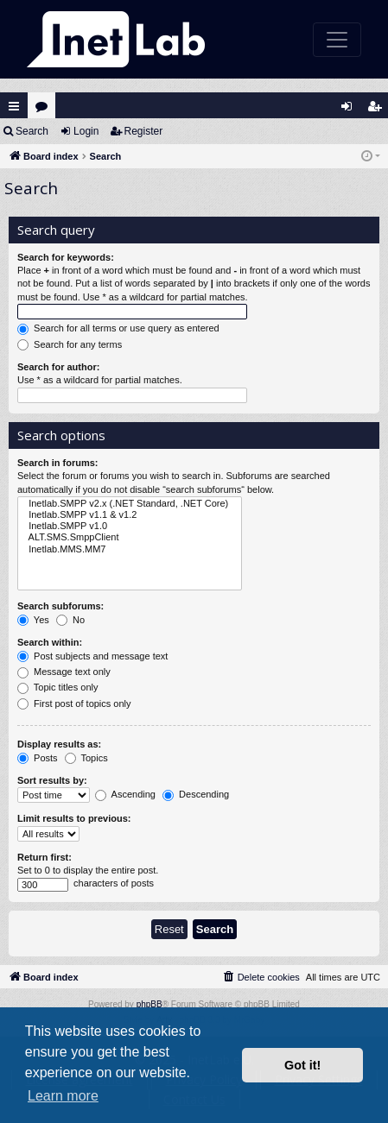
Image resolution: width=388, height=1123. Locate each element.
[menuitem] (261, 977)
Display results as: (59, 744)
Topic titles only (57, 688)
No (70, 621)
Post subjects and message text (92, 657)
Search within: (49, 642)
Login (86, 131)
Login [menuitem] (350, 110)
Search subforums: (60, 606)
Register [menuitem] (378, 110)
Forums (45, 110)
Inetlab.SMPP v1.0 (129, 526)
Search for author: (58, 367)
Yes (33, 621)
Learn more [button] (63, 1095)
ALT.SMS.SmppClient (129, 537)
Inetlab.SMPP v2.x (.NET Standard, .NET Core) (129, 503)
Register (143, 131)
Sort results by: (52, 780)
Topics (86, 759)
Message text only (64, 672)
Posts (37, 759)
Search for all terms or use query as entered (118, 329)
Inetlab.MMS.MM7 (129, 549)
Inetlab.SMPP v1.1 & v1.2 (129, 514)
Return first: (44, 857)
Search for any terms (69, 345)
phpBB (149, 1004)
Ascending (125, 795)
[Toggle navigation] (337, 39)
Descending (195, 795)
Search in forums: (58, 462)
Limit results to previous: (73, 818)
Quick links (14, 106)
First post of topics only (74, 704)
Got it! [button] (302, 1065)
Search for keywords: (65, 257)
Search (32, 131)
